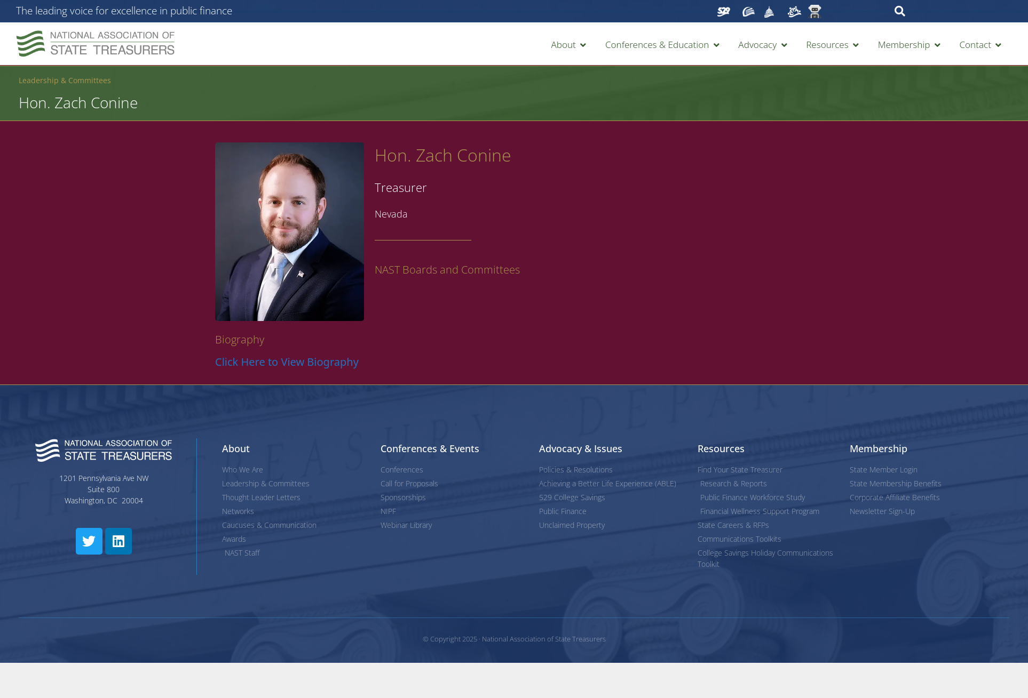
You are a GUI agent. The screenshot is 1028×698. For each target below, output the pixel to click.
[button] (569, 44)
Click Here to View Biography (287, 362)
